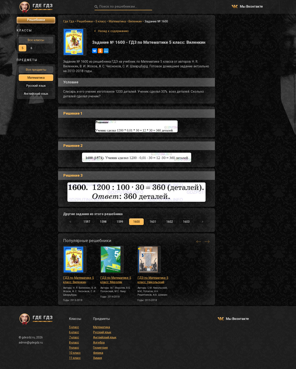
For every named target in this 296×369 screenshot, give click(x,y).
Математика (117, 21)
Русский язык (36, 86)
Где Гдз (68, 21)
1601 (153, 222)
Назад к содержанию (113, 31)
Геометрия (100, 347)
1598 (103, 222)
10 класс (75, 352)
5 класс (100, 21)
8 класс (74, 342)
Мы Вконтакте (251, 6)
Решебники (85, 21)
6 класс (74, 332)
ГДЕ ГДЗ (36, 7)
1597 (86, 222)
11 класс (75, 358)
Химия (97, 358)
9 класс (74, 347)
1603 (186, 222)
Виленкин (135, 21)
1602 (169, 222)
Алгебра (99, 342)
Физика (98, 352)
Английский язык (36, 94)
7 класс (74, 337)
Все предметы (36, 69)
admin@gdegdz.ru (31, 342)
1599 (120, 222)
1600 (136, 222)
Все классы (36, 40)
